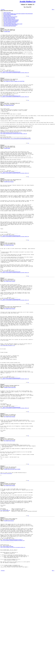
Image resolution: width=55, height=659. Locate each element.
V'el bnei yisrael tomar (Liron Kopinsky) (11, 20)
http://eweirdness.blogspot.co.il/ (7, 394)
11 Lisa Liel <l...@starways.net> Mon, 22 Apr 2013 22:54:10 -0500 (7, 502)
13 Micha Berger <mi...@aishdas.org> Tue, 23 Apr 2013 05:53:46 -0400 (8, 552)
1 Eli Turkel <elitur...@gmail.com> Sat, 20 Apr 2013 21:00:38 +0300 (7, 30)
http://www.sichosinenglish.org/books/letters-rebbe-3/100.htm (13, 149)
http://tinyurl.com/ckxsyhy (6, 540)
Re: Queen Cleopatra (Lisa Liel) (9, 18)
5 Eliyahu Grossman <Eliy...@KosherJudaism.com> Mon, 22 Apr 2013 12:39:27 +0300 (10, 202)
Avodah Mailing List (27, 1)
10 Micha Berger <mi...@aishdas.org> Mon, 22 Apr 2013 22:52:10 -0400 (8, 475)
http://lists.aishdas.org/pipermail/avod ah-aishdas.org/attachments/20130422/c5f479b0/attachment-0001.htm (14, 467)
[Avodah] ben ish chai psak (9, 593)
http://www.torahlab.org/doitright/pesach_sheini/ (11, 148)
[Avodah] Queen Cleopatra (9, 204)
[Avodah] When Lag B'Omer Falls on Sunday (12, 535)
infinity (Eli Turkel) (7, 12)
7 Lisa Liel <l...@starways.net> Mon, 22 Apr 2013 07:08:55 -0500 (7, 318)
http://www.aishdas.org (5, 582)
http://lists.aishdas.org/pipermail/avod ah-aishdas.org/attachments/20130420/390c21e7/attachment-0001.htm (14, 107)
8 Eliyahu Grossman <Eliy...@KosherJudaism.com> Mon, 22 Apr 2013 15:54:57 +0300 (10, 349)
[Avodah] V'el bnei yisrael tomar (10, 443)
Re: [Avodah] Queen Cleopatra (9, 319)
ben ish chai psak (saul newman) (10, 25)
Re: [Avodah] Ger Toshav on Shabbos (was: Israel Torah (14, 89)
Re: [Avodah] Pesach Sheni (9, 116)
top (28, 84)
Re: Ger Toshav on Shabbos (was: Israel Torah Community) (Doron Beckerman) (18, 13)
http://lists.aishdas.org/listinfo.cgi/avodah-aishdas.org (12, 625)
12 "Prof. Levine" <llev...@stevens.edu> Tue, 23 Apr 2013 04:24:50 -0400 (8, 534)
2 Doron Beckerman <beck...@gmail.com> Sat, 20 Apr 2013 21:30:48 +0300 (9, 88)
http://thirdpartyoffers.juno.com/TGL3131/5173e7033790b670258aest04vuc (15, 155)
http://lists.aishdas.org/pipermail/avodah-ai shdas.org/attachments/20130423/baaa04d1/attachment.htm (12, 616)
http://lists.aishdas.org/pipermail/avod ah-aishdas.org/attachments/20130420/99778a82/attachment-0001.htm (14, 80)
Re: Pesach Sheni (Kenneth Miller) (10, 14)
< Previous (3, 9)
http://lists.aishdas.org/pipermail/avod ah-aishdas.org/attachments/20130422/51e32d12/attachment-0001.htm (14, 310)
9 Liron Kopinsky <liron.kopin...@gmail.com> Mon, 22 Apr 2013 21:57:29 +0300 (9, 442)
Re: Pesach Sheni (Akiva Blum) (9, 17)
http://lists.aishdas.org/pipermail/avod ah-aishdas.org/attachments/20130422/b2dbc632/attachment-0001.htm (14, 269)
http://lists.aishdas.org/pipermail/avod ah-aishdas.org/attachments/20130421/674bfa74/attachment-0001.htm (14, 195)
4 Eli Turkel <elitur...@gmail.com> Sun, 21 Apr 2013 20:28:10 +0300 (7, 164)
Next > (53, 9)
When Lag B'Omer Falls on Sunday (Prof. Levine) (13, 23)
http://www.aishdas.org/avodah (6, 624)
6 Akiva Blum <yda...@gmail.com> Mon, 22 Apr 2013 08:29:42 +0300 (7, 277)
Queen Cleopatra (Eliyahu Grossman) (10, 16)
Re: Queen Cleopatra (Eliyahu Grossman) (11, 19)
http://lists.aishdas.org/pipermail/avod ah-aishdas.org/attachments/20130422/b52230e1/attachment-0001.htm (14, 434)
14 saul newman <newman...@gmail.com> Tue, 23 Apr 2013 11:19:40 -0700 (8, 592)
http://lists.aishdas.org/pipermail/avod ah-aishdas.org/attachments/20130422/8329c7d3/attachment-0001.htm (14, 341)
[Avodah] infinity (7, 31)
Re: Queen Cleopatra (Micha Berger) (10, 21)
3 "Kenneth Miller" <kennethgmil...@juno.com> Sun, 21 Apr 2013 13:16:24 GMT (10, 115)
